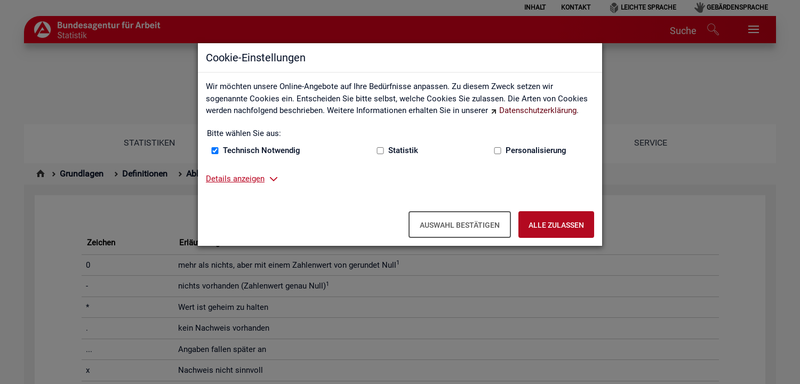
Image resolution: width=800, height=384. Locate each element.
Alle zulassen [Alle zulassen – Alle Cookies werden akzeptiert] (556, 225)
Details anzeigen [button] (235, 178)
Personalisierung (536, 150)
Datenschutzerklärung (538, 110)
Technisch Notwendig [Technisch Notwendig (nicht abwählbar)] (261, 150)
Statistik (403, 150)
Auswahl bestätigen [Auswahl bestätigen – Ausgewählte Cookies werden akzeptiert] (460, 225)
